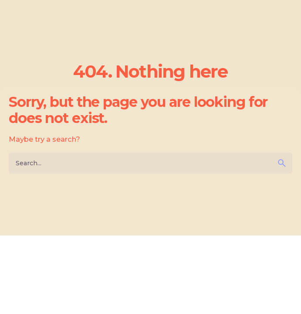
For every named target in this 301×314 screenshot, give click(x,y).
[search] (281, 163)
